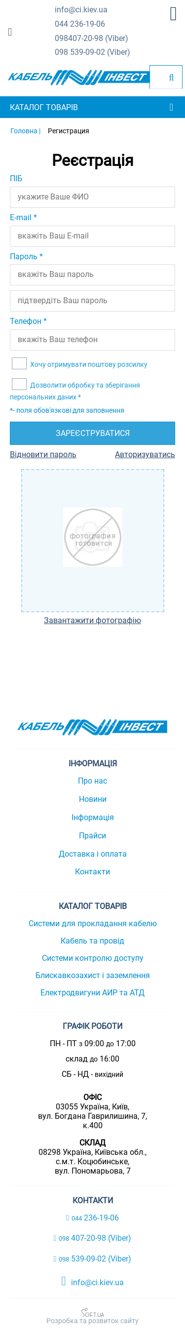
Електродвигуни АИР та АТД (92, 992)
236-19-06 (80, 24)
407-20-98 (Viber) (91, 39)
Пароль (26, 256)
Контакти (92, 871)
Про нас (92, 781)
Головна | (25, 131)
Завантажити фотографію (92, 621)
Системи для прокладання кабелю (93, 923)
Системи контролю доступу (93, 958)
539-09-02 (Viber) (92, 52)
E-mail (23, 217)
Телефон (28, 321)
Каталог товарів (44, 107)
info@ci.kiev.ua (92, 1281)
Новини (93, 799)
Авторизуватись (145, 454)
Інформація (93, 817)
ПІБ (16, 178)
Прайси (92, 835)
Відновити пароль (43, 454)
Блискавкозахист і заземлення (93, 975)
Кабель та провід (92, 940)
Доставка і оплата (93, 854)
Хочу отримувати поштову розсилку (88, 364)
